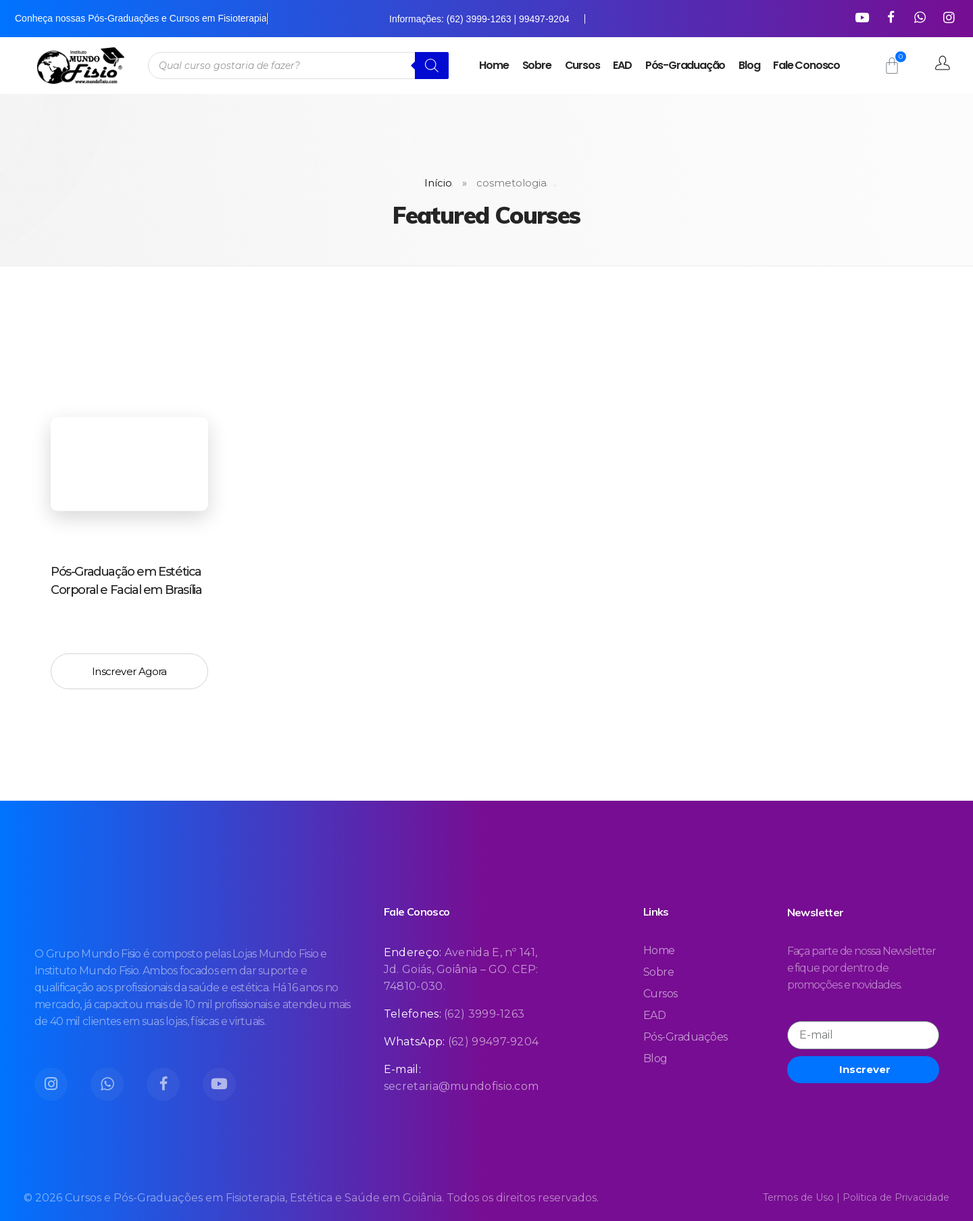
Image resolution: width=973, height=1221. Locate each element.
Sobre (536, 65)
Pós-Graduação (685, 65)
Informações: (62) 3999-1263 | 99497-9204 (479, 19)
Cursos (582, 65)
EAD (622, 65)
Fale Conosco (806, 65)
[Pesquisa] (432, 65)
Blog (749, 65)
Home (493, 65)
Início (438, 182)
